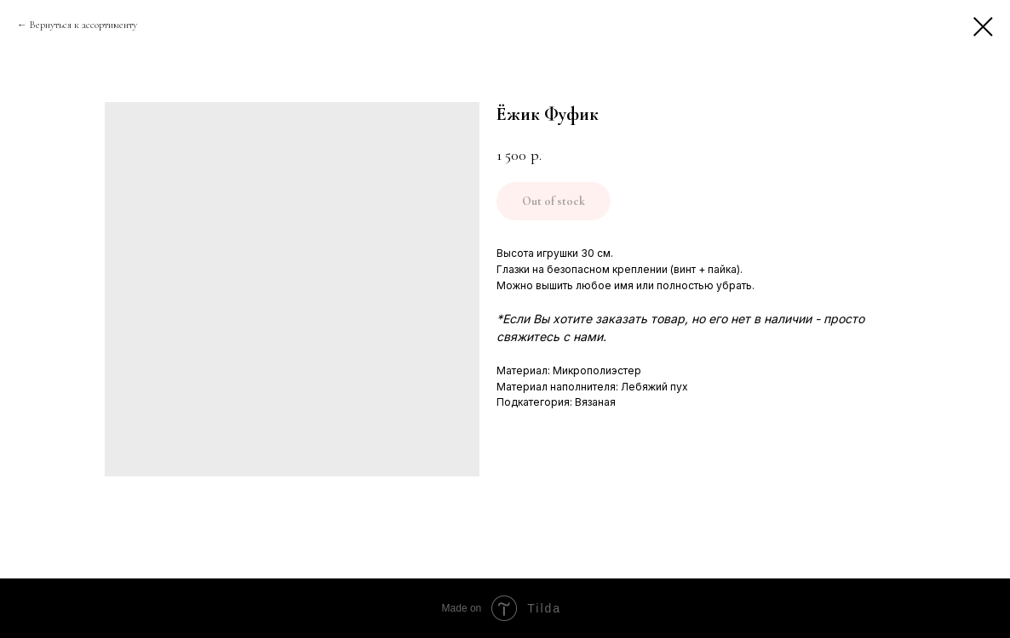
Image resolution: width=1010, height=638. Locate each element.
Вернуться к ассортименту (83, 25)
